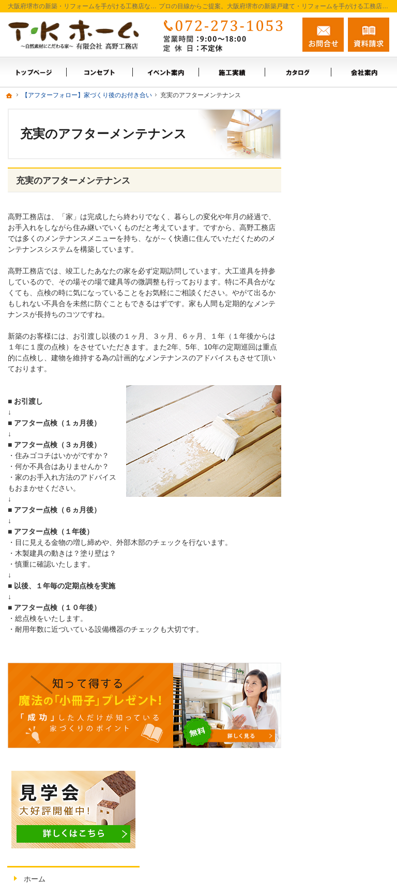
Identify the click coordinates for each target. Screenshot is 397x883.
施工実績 (327, 241)
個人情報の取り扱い (345, 469)
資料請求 (368, 35)
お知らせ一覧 (335, 330)
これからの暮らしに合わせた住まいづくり (345, 415)
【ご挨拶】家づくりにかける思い (345, 357)
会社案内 (327, 264)
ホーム (324, 197)
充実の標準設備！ (342, 384)
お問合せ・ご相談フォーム (327, 798)
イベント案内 (335, 219)
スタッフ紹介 (335, 286)
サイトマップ (335, 491)
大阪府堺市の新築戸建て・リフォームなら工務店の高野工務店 (246, 862)
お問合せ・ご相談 (342, 308)
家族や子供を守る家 (345, 447)
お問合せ (323, 35)
